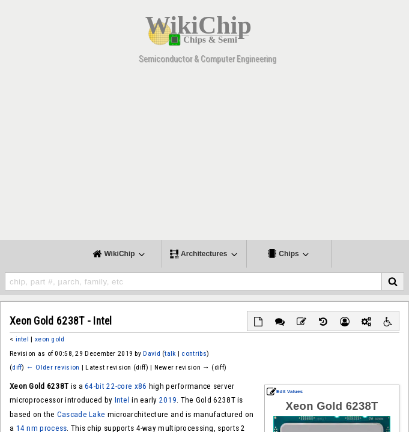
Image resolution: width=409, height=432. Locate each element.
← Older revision (52, 367)
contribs (193, 353)
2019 (168, 399)
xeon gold (50, 339)
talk (170, 353)
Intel (122, 399)
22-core (119, 386)
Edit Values (285, 391)
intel (22, 339)
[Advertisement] (204, 156)
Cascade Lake (81, 414)
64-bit (95, 386)
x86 (141, 386)
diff (17, 367)
